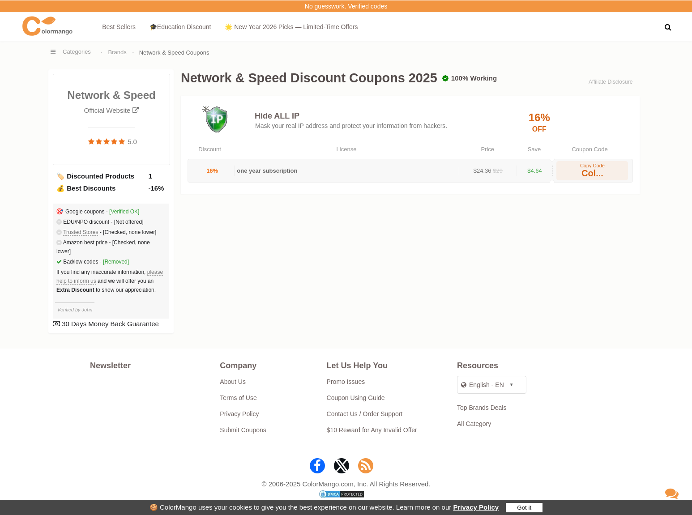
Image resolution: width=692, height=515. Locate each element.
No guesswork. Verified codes (346, 6)
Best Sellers (119, 26)
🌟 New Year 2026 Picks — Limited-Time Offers (291, 26)
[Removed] (116, 262)
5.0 (132, 141)
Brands (117, 52)
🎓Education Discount (180, 26)
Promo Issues (346, 381)
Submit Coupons (243, 430)
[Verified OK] (124, 212)
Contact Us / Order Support (365, 413)
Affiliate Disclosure (610, 82)
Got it (524, 507)
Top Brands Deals (482, 407)
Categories (77, 51)
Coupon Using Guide (356, 397)
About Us (233, 381)
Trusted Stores (80, 232)
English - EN (482, 384)
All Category (474, 423)
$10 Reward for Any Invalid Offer (372, 430)
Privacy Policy (476, 507)
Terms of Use (238, 397)
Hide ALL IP (277, 115)
